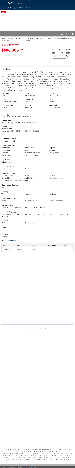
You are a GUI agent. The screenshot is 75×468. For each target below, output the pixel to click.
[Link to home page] (11, 3)
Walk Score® (41, 329)
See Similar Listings (59, 57)
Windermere (32, 467)
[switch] (62, 34)
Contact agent (7, 34)
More (20, 3)
